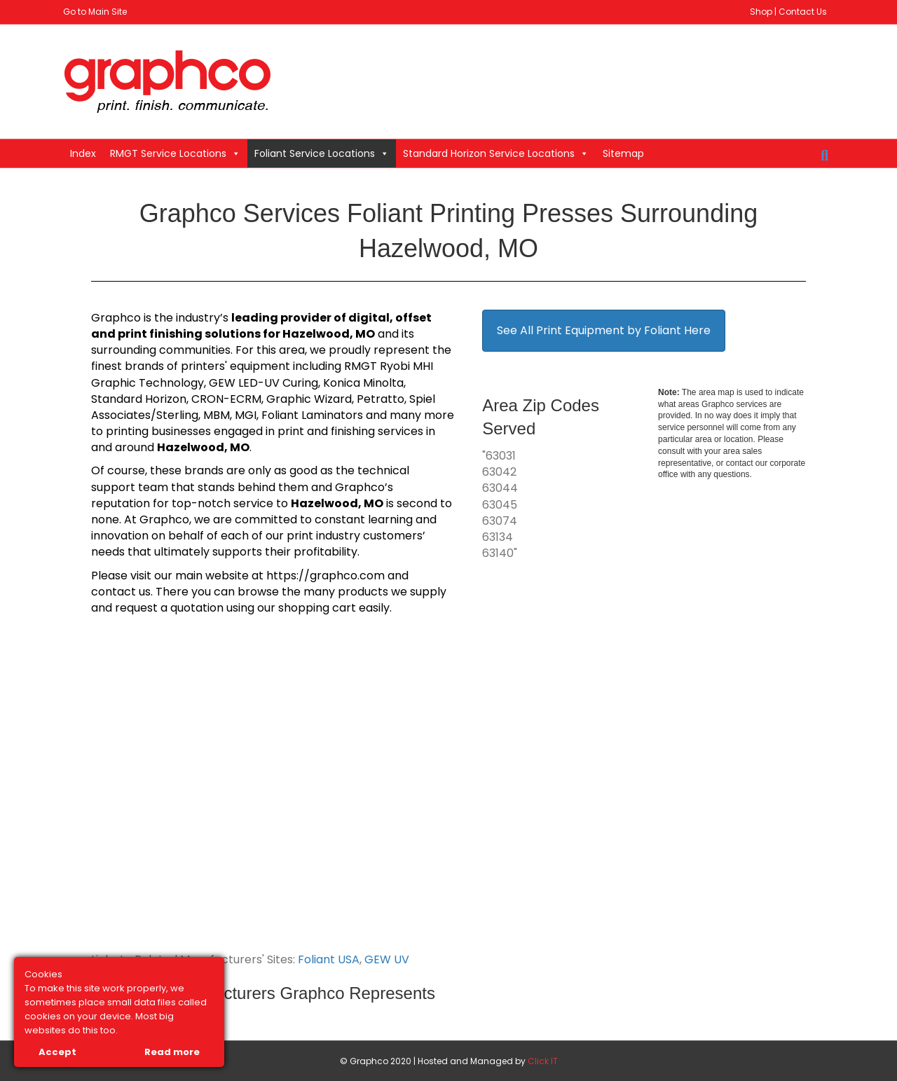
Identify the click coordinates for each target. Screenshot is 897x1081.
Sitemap (623, 153)
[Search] (824, 155)
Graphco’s (364, 487)
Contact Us (803, 12)
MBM (216, 415)
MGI (245, 415)
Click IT (543, 1061)
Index (83, 153)
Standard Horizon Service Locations (496, 153)
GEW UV (386, 959)
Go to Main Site (95, 12)
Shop (761, 12)
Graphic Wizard (309, 399)
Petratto (380, 399)
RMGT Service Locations (175, 153)
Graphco (116, 318)
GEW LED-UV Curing (263, 383)
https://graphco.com (325, 575)
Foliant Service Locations (321, 153)
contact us (121, 592)
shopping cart (317, 608)
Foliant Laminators (312, 415)
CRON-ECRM (226, 399)
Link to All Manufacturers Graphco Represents (263, 993)
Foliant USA (329, 959)
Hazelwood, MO (328, 334)
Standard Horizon (138, 399)
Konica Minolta (363, 383)
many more (422, 415)
